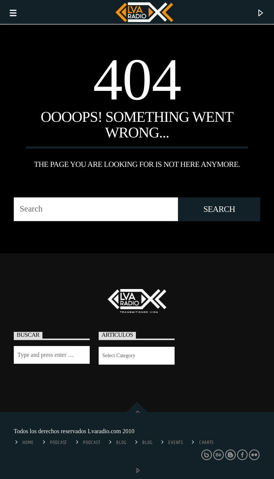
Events (175, 442)
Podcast (58, 442)
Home (28, 442)
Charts (206, 442)
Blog (121, 442)
